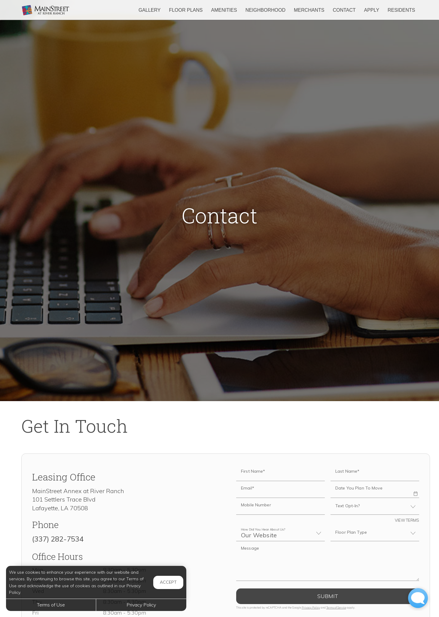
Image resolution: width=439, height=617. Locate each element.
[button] (415, 489)
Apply (371, 10)
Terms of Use (51, 605)
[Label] (327, 561)
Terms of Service (336, 607)
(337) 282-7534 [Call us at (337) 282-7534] (58, 538)
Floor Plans (186, 10)
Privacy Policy (311, 607)
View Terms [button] (407, 520)
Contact (344, 10)
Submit (327, 596)
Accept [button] (168, 582)
